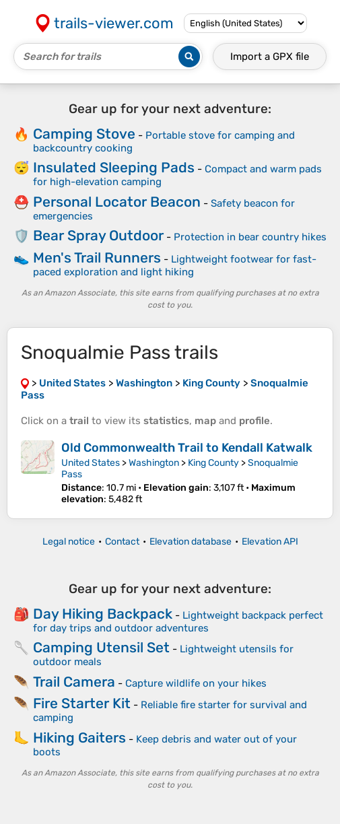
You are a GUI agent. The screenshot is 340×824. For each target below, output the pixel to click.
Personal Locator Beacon (117, 201)
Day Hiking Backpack (102, 613)
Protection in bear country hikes (250, 237)
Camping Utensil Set (101, 647)
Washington (154, 463)
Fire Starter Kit (82, 703)
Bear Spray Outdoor (98, 235)
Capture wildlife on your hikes (196, 683)
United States (90, 463)
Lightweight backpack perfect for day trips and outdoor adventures (178, 621)
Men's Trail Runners (97, 257)
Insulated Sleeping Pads (114, 167)
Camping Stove (84, 133)
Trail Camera (74, 681)
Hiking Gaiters (79, 737)
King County (213, 463)
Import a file (269, 56)
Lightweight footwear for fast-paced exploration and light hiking (174, 265)
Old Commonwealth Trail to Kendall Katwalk (186, 447)
